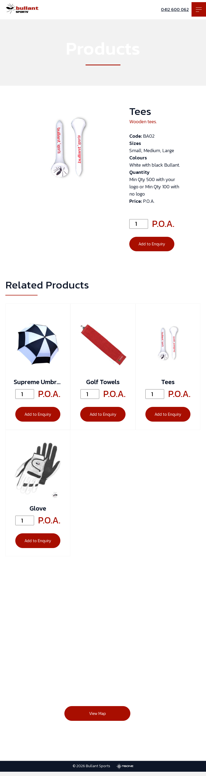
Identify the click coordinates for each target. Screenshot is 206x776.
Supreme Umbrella (38, 383)
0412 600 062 (175, 9)
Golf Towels (103, 383)
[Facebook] (147, 673)
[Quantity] (138, 224)
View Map (94, 718)
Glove (38, 511)
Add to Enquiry (153, 245)
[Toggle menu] (199, 9)
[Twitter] (190, 673)
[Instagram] (168, 673)
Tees (168, 383)
